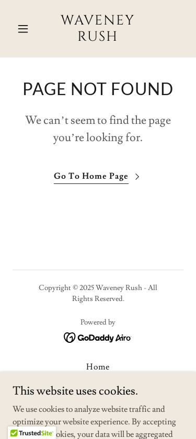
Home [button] (98, 367)
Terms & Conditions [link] (98, 381)
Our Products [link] (97, 396)
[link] (98, 38)
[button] (25, 28)
